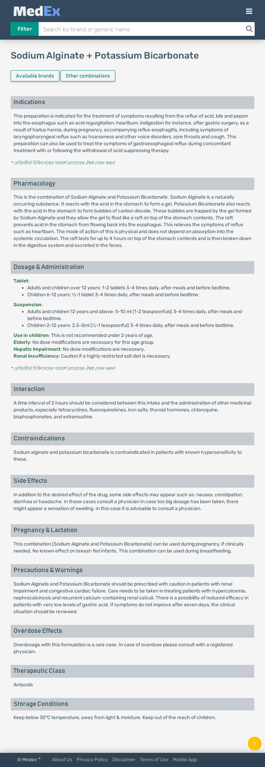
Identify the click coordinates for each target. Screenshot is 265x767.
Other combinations (88, 76)
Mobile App (185, 759)
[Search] (249, 29)
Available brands (35, 76)
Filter (25, 29)
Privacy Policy (92, 759)
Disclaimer (123, 759)
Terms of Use (154, 759)
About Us (62, 759)
